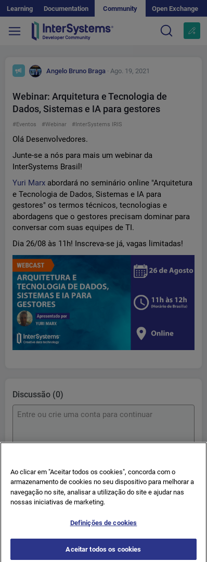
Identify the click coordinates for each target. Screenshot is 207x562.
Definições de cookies (103, 526)
